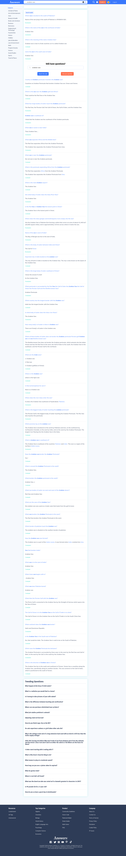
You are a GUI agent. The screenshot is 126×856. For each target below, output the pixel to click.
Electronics (11, 26)
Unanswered (12, 818)
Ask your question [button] (67, 74)
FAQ (63, 827)
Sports (10, 55)
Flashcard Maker (67, 818)
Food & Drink (11, 33)
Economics (38, 834)
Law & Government (13, 43)
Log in (115, 2)
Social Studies (12, 53)
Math (9, 45)
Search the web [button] (43, 74)
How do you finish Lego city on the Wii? (38, 723)
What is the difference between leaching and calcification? (44, 702)
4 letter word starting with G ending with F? (39, 750)
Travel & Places (12, 58)
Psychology (38, 827)
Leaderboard (12, 811)
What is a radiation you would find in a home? (40, 691)
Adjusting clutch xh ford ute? (34, 718)
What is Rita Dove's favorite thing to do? (38, 755)
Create (102, 2)
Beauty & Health (13, 18)
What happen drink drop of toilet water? (38, 686)
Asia (63, 174)
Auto (9, 16)
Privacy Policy (93, 821)
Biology (37, 818)
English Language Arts (41, 824)
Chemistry (38, 815)
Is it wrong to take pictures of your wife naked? (40, 697)
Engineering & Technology (12, 29)
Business (10, 23)
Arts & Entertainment (14, 13)
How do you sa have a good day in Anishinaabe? (40, 792)
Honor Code (65, 815)
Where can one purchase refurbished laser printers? (42, 707)
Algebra (37, 811)
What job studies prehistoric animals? (37, 712)
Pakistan (61, 401)
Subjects (10, 8)
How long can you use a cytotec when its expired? (41, 765)
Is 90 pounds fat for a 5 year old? (36, 787)
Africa (43, 171)
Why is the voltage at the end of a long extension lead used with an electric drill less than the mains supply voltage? (55, 734)
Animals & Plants (13, 11)
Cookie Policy (93, 827)
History (10, 35)
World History (39, 821)
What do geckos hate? (32, 771)
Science (10, 50)
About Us (91, 811)
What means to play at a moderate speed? (39, 760)
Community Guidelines (68, 811)
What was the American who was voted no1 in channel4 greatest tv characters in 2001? (53, 781)
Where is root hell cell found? (34, 776)
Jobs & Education (13, 40)
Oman (34, 248)
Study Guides (66, 821)
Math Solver (65, 824)
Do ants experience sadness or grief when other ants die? (44, 728)
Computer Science (40, 831)
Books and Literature (14, 21)
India (65, 444)
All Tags (11, 815)
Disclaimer (92, 824)
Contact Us (92, 815)
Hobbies (10, 38)
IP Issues (91, 831)
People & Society (13, 48)
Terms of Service (94, 818)
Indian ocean (35, 446)
